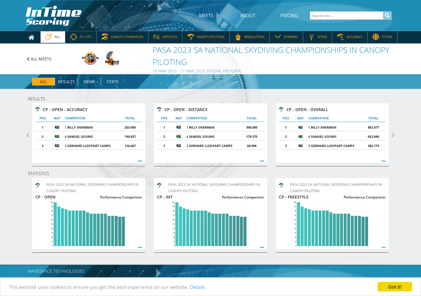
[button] (28, 135)
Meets (206, 15)
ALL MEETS (39, 59)
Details (197, 287)
